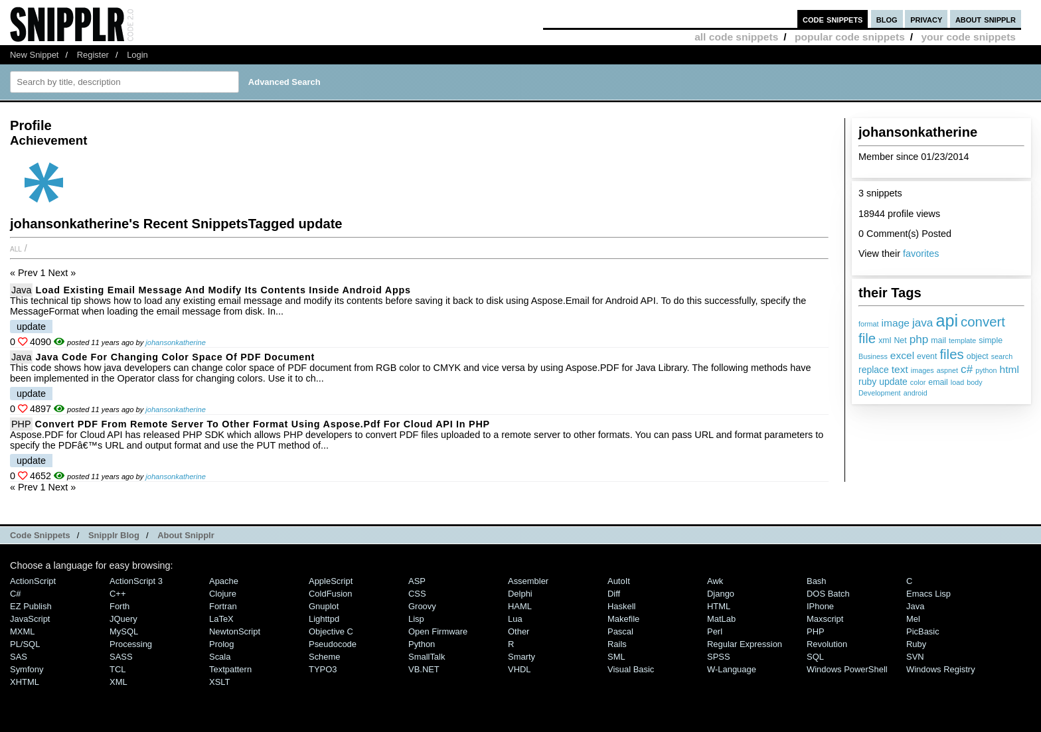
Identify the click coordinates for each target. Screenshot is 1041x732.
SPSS (718, 657)
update (893, 381)
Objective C (331, 631)
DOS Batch (828, 594)
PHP (21, 424)
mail (938, 340)
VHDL (519, 669)
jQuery (123, 619)
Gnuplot (324, 606)
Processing (131, 644)
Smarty (521, 657)
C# (15, 594)
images (922, 370)
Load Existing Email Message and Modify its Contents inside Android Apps (222, 290)
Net (900, 340)
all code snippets (736, 36)
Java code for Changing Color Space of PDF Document (175, 357)
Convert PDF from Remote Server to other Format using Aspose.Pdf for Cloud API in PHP (262, 424)
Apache (223, 581)
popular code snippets (850, 36)
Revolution (827, 644)
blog (887, 19)
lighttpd (324, 619)
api (946, 320)
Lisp (416, 619)
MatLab (721, 619)
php (919, 339)
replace (873, 369)
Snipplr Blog (113, 535)
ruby (867, 381)
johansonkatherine (175, 342)
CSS (417, 594)
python (986, 370)
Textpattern (230, 669)
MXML (22, 631)
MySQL (124, 631)
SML (616, 657)
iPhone (820, 606)
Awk (715, 581)
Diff (613, 594)
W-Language (731, 669)
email (938, 382)
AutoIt (618, 581)
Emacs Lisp (928, 594)
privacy (926, 19)
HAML (520, 606)
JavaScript (30, 619)
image (896, 323)
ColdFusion (331, 594)
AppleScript (331, 581)
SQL (815, 657)
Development (879, 393)
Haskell (621, 606)
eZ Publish (31, 606)
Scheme (325, 657)
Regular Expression (744, 644)
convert (983, 321)
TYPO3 (323, 669)
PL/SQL (25, 644)
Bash (817, 581)
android (915, 393)
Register (93, 55)
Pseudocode (333, 644)
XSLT (219, 682)
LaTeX (221, 619)
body (974, 382)
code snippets (833, 19)
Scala (219, 657)
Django (720, 594)
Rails (617, 644)
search (1001, 356)
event (927, 356)
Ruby (916, 644)
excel (902, 355)
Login (137, 55)
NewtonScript (234, 631)
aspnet (947, 370)
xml (884, 340)
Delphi (520, 594)
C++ (117, 594)
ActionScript (33, 581)
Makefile (623, 619)
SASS (121, 657)
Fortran (223, 606)
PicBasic (922, 631)
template (962, 340)
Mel (913, 619)
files (951, 354)
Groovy (422, 606)
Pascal (620, 631)
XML (118, 682)
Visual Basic (630, 669)
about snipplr (985, 19)
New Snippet (34, 55)
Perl (714, 631)
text (900, 369)
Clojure (222, 594)
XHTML (24, 682)
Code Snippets (40, 535)
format (868, 324)
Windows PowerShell (847, 669)
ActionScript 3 (136, 581)
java (922, 322)
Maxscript (825, 619)
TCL (117, 669)
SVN (915, 657)
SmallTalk (426, 657)
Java (21, 290)
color (917, 382)
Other (518, 631)
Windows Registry (940, 669)
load (957, 382)
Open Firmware (437, 631)
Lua (515, 619)
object (978, 356)
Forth (119, 606)
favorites (921, 253)
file (867, 338)
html (1009, 369)
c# (967, 369)
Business (873, 356)
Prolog (221, 644)
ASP (417, 581)
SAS (18, 657)
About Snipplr (185, 535)
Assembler (528, 581)
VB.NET (424, 669)
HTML (718, 606)
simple (990, 340)
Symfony (26, 669)
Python (421, 644)
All (16, 248)
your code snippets (968, 36)
